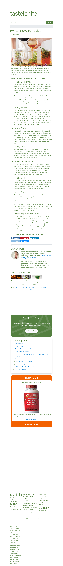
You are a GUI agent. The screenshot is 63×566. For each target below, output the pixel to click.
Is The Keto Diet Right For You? (24, 367)
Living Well (18, 26)
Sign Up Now (31, 331)
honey (18, 287)
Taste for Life (26, 520)
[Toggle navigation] (50, 13)
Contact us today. (28, 509)
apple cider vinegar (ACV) (24, 290)
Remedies (35, 518)
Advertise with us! (15, 509)
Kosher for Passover (21, 364)
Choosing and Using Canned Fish (25, 361)
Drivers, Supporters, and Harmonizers (26, 349)
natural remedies (37, 287)
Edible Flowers (19, 343)
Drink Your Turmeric (21, 369)
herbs (44, 287)
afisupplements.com (31, 419)
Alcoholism (18, 359)
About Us (13, 507)
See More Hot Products (31, 424)
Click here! (26, 500)
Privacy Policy (43, 510)
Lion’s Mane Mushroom (22, 351)
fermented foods (26, 287)
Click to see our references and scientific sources (27, 234)
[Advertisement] (31, 5)
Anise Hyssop (19, 346)
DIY (24, 26)
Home (12, 26)
